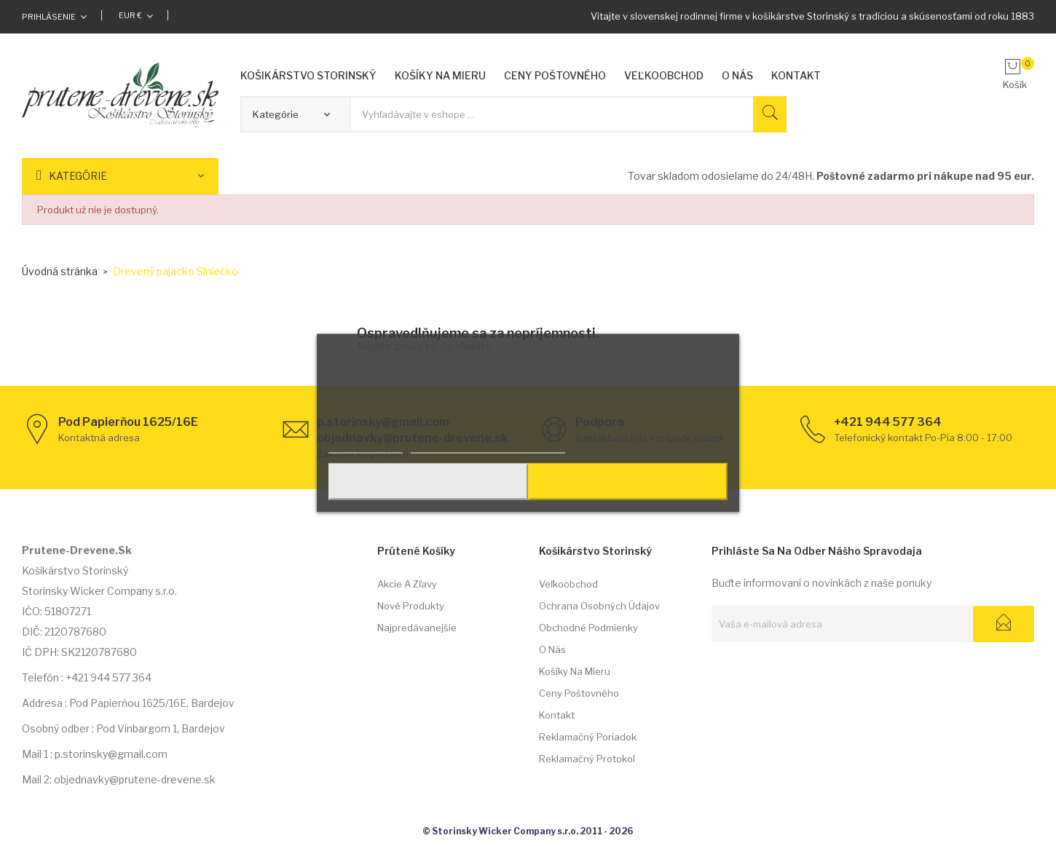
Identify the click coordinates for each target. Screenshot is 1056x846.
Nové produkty (410, 606)
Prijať (630, 482)
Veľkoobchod (568, 584)
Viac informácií (365, 445)
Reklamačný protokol (587, 758)
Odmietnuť (426, 482)
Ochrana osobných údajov (599, 606)
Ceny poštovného (579, 693)
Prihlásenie (49, 17)
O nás (552, 649)
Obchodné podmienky (588, 627)
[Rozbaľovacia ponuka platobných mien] (136, 15)
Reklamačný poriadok (588, 737)
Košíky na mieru (574, 671)
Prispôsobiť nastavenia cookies (488, 445)
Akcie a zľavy (407, 584)
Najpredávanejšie (417, 627)
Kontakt (557, 715)
